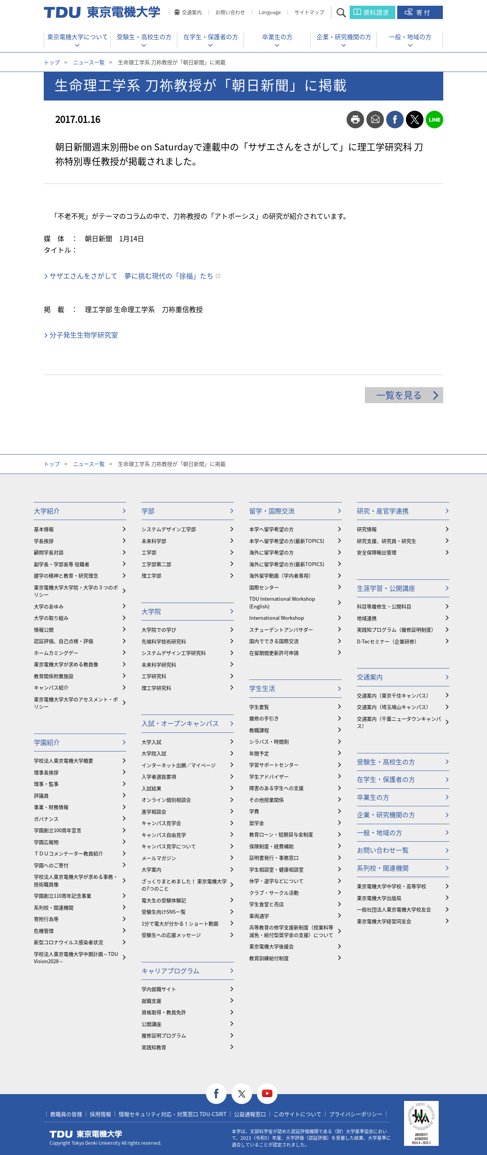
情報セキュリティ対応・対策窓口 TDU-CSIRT (172, 1114)
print (355, 119)
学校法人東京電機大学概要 (63, 760)
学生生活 (262, 688)
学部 (148, 510)
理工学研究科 (156, 687)
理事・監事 (46, 783)
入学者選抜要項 (159, 776)
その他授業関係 (266, 799)
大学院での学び (159, 629)
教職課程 (259, 730)
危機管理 (44, 930)
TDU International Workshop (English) (282, 602)
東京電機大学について (77, 36)
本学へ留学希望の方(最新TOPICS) (286, 540)
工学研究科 (154, 676)
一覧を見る (399, 395)
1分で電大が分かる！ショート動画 (180, 923)
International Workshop (276, 617)
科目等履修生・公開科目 (384, 606)
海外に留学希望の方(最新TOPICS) (286, 564)
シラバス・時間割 (269, 741)
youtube (267, 1093)
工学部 (149, 552)
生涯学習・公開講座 (386, 588)
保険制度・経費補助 (271, 846)
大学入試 (151, 741)
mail (375, 119)
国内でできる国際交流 (274, 641)
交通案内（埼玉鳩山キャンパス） (394, 706)
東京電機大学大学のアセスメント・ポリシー (76, 703)
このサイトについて (297, 1114)
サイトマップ (309, 12)
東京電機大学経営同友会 (384, 921)
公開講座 (151, 1023)
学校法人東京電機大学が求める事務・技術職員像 (76, 880)
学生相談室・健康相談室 (276, 869)
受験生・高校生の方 (144, 36)
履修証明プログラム (164, 1035)
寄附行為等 (46, 918)
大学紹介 (47, 510)
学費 (254, 811)
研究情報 (367, 529)
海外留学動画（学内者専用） (281, 575)
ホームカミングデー (56, 652)
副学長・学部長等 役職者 (61, 564)
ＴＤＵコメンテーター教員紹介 (68, 853)
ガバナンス (46, 818)
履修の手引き (264, 718)
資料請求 (376, 12)
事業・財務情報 (51, 806)
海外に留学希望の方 (271, 552)
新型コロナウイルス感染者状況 (68, 942)
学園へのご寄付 (51, 865)
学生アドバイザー (269, 776)
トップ (52, 62)
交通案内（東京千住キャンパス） (394, 695)
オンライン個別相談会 (166, 799)
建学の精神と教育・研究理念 (66, 575)
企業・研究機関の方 (344, 36)
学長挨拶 (44, 540)
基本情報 (44, 529)
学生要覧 (259, 706)
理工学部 (151, 575)
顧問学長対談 (49, 552)
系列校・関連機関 (53, 907)
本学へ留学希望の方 (271, 529)
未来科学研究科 (159, 664)
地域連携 (367, 618)
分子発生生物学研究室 (83, 335)
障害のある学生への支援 (276, 787)
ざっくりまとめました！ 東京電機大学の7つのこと (184, 884)
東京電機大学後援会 (271, 946)
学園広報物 (46, 842)
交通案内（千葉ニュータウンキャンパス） (399, 722)
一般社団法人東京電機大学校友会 (394, 909)
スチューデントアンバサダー (281, 629)
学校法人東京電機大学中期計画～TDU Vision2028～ (76, 957)
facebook (395, 119)
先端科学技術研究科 (164, 641)
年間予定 (259, 753)
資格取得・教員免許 (164, 1012)
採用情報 (100, 1114)
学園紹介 (47, 742)
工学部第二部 (156, 564)
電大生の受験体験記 (164, 900)
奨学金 (256, 822)
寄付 (423, 12)
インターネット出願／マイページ (179, 765)
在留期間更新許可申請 (274, 652)
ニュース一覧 (89, 62)
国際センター (264, 587)
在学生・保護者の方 (210, 36)
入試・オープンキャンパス (180, 723)
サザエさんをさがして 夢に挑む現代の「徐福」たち (131, 276)
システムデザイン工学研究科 (174, 652)
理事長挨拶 (46, 772)
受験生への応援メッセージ (171, 934)
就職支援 (151, 1000)
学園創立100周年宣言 (57, 830)
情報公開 (44, 629)
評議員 (41, 795)
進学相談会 (154, 811)
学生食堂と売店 (266, 904)
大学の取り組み (51, 617)
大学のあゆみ (49, 606)
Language (270, 12)
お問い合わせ (230, 12)
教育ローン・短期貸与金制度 (281, 834)
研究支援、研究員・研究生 (386, 540)
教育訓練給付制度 (269, 958)
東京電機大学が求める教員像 (66, 664)
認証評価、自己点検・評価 (63, 641)
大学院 (151, 611)
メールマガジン (159, 857)
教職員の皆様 (66, 1114)
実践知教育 (154, 1047)
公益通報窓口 (250, 1114)
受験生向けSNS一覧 (164, 911)
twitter (414, 119)
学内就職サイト (159, 988)
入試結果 (151, 788)
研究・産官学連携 (383, 510)
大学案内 (151, 869)
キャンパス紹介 (51, 687)
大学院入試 (154, 753)
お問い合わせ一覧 (383, 850)
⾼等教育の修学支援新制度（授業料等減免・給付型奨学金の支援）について (291, 931)
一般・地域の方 (410, 36)
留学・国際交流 (271, 510)
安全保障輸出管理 (376, 552)
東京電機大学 (86, 1134)
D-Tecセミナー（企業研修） (388, 641)
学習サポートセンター (274, 764)
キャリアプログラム (170, 970)
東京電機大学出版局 (379, 897)
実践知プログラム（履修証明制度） (396, 629)
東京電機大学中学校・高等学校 (391, 886)
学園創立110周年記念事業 (62, 895)
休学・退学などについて (276, 880)
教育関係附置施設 (53, 676)
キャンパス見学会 (161, 822)
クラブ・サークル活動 (274, 892)
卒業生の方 (277, 36)
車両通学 (259, 915)
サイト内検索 (347, 12)
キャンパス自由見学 (164, 834)
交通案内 (192, 12)
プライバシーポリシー (355, 1114)
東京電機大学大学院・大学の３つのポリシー (76, 591)
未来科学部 (154, 540)
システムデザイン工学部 (169, 529)
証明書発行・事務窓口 (274, 857)
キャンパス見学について (169, 846)
